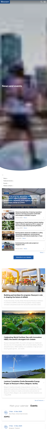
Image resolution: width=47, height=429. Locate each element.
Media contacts (7, 185)
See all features (39, 400)
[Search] (41, 1)
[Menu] (44, 2)
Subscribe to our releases (23, 257)
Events (5, 183)
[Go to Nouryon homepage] (5, 1)
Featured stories (8, 181)
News (5, 178)
